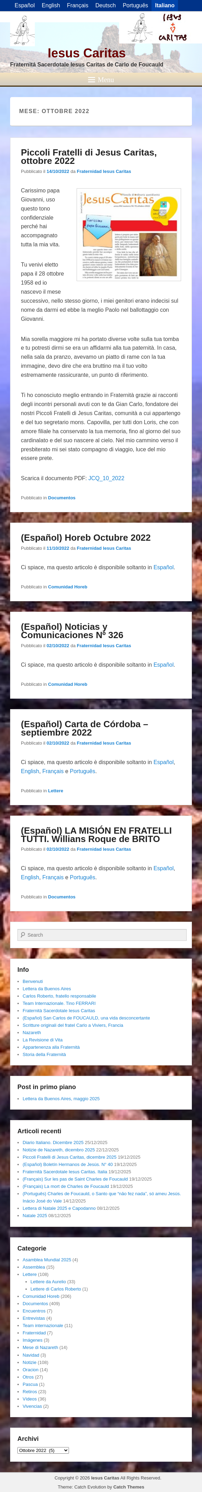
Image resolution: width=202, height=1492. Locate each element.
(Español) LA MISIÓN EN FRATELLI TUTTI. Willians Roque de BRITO (96, 834)
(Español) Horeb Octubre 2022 (86, 537)
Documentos (62, 497)
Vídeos (30, 1399)
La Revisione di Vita (43, 1039)
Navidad (31, 1355)
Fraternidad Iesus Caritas (104, 171)
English (30, 771)
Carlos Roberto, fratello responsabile (59, 996)
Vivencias (32, 1406)
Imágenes (32, 1340)
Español (164, 567)
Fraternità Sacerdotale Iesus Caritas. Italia (65, 1171)
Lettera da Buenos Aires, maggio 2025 (61, 1098)
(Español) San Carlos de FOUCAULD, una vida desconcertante (86, 1018)
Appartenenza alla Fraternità (51, 1047)
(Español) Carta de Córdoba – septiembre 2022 (84, 728)
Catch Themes (128, 1487)
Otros (28, 1377)
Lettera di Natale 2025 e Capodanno (59, 1208)
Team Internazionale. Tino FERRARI (59, 1003)
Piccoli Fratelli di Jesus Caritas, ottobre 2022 (89, 156)
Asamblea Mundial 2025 (47, 1259)
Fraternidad (34, 1332)
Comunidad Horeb (67, 586)
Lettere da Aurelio (48, 1281)
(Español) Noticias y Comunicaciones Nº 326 (72, 630)
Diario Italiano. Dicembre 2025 (53, 1142)
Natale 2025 (35, 1215)
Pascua (30, 1384)
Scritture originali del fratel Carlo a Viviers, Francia (73, 1025)
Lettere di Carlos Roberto (56, 1289)
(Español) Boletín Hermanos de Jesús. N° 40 (68, 1164)
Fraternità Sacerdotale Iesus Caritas (59, 1010)
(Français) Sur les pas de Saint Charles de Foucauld (75, 1179)
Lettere (55, 790)
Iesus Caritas (87, 53)
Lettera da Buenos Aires (47, 988)
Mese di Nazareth (40, 1347)
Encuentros (34, 1311)
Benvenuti (33, 981)
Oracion (31, 1369)
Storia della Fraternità (44, 1054)
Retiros (30, 1391)
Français (52, 771)
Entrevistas (34, 1318)
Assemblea (34, 1267)
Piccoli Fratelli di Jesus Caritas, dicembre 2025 (70, 1157)
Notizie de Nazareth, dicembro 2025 (59, 1149)
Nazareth (32, 1032)
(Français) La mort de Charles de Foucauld (66, 1186)
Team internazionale (43, 1325)
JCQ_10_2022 (106, 478)
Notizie (30, 1362)
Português (82, 771)
